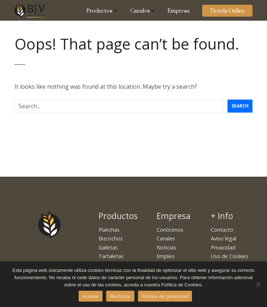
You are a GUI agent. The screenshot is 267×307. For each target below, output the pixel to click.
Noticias (166, 247)
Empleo (166, 256)
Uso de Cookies (229, 256)
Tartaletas (111, 256)
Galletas (108, 247)
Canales (140, 11)
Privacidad (223, 247)
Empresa (178, 11)
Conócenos (170, 229)
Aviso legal (223, 238)
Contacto (222, 229)
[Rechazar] (258, 284)
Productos (99, 11)
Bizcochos (111, 238)
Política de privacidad (165, 296)
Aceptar (90, 296)
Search (240, 106)
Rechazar (120, 296)
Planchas (109, 229)
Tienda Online (227, 11)
